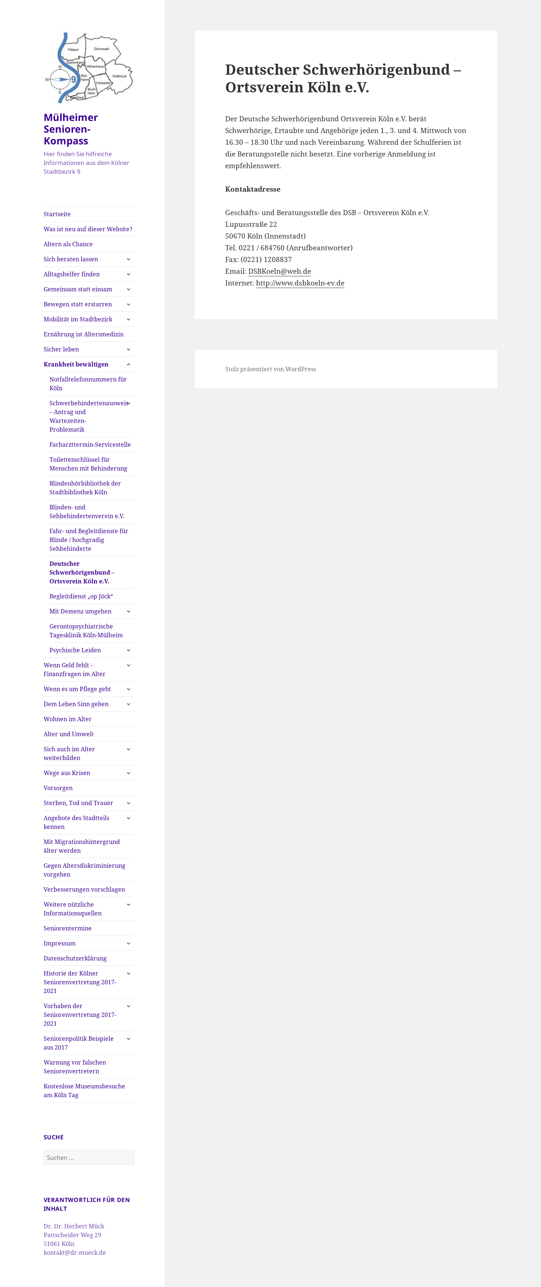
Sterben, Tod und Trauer (78, 803)
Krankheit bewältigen (76, 364)
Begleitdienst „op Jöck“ (81, 596)
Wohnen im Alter (68, 719)
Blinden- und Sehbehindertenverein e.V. (87, 511)
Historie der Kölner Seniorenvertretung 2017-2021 (80, 982)
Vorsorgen (58, 788)
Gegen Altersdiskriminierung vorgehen (84, 870)
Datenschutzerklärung (75, 958)
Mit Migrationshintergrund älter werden (82, 846)
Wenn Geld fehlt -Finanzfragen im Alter (75, 669)
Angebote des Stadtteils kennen (76, 822)
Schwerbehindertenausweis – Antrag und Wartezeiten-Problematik (89, 416)
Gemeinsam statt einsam (78, 289)
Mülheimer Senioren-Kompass (71, 128)
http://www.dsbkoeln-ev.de (300, 283)
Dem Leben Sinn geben (76, 704)
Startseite (57, 214)
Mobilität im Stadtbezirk (78, 319)
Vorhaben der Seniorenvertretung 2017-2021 (80, 1015)
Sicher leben (61, 349)
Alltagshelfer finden (72, 274)
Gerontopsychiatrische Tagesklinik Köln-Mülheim (86, 630)
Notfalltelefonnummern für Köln (88, 383)
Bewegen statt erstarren (78, 304)
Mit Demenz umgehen (81, 611)
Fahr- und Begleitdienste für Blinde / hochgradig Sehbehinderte (89, 540)
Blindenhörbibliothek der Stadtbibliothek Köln (85, 487)
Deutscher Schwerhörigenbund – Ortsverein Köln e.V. (82, 572)
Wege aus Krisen (67, 773)
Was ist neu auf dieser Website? (88, 229)
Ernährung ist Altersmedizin (84, 334)
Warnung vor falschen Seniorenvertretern (75, 1066)
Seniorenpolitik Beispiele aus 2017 (79, 1043)
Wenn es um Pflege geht (77, 689)
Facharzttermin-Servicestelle (90, 444)
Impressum (60, 943)
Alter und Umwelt (69, 734)
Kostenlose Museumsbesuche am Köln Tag (84, 1090)
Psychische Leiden (75, 650)
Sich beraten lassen (71, 259)
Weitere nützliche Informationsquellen (73, 908)
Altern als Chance (68, 244)
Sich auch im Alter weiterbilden (69, 753)
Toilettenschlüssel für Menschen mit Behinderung (88, 464)
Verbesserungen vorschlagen (84, 889)
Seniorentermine (68, 928)
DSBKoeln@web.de (279, 271)
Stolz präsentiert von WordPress (270, 369)
